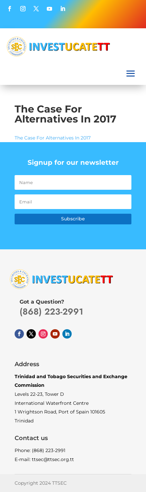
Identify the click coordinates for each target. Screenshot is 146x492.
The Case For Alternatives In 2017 (53, 138)
